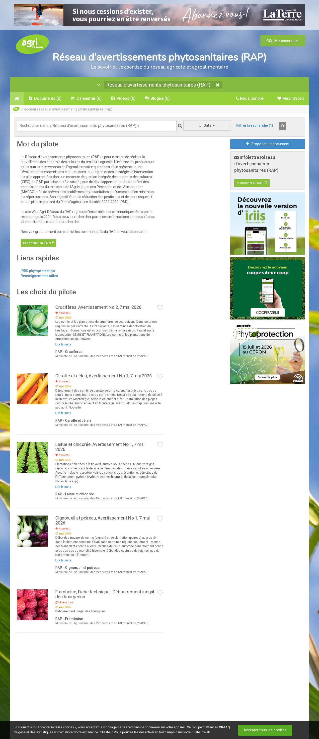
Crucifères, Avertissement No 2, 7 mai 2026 (98, 307)
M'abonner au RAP (38, 243)
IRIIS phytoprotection (38, 271)
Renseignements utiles (39, 276)
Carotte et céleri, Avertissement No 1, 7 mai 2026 (103, 375)
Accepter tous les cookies (265, 730)
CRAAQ (224, 727)
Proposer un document (267, 144)
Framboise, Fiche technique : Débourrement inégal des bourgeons (104, 594)
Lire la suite (63, 344)
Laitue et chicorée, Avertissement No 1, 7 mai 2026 (100, 447)
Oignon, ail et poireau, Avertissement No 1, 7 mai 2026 (102, 520)
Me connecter (281, 40)
